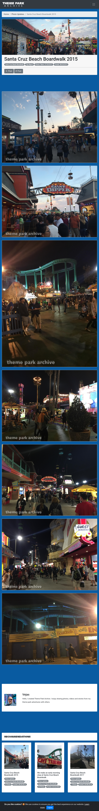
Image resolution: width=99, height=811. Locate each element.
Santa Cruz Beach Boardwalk (14, 64)
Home (6, 14)
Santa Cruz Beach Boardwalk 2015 (11, 774)
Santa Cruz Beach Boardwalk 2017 (77, 774)
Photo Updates (18, 14)
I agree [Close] (49, 808)
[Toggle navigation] (93, 4)
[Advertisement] (49, 83)
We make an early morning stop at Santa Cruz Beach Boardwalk (48, 775)
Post (9, 71)
